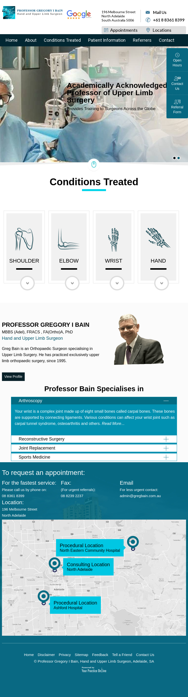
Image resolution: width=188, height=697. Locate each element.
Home (12, 40)
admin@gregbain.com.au (140, 496)
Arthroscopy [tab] (30, 400)
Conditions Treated (62, 40)
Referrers (142, 40)
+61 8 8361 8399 (169, 19)
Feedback (100, 654)
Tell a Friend (122, 654)
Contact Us (177, 86)
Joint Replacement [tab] (37, 448)
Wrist (113, 264)
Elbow (69, 264)
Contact (166, 40)
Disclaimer (46, 654)
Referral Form (177, 109)
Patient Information (107, 40)
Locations (162, 30)
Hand (158, 264)
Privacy (65, 654)
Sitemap (81, 654)
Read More (111, 423)
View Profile (13, 377)
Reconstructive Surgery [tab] (41, 439)
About (30, 40)
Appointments (124, 30)
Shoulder (24, 264)
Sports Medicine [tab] (34, 457)
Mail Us (159, 12)
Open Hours (177, 62)
